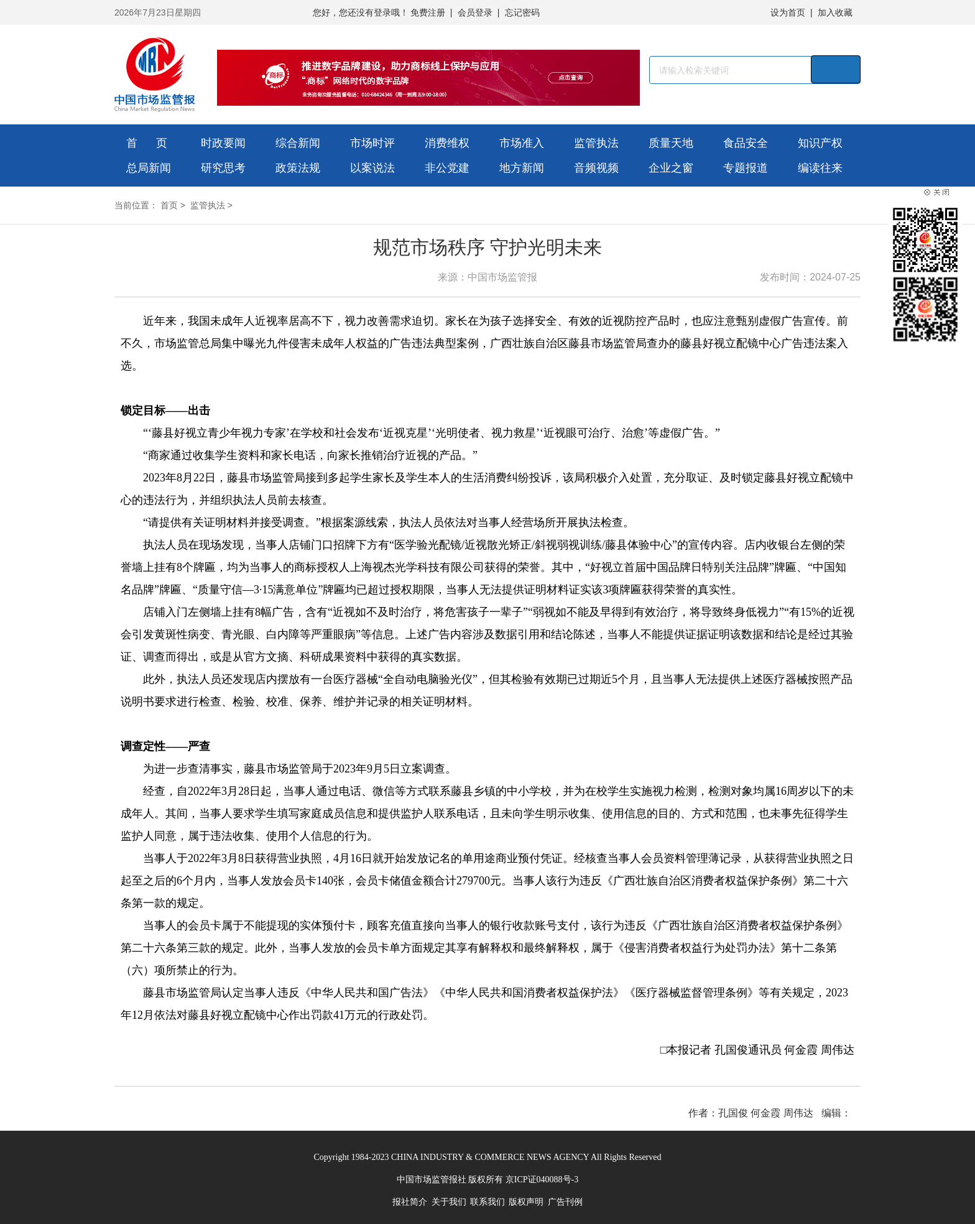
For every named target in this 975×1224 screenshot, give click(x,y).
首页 (169, 205)
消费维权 (447, 143)
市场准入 (521, 143)
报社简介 (409, 1202)
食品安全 (745, 143)
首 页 (146, 143)
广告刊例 (565, 1202)
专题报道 (745, 168)
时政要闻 (223, 143)
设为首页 (787, 12)
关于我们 (449, 1202)
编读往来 (820, 168)
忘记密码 (522, 12)
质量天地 (671, 143)
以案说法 (372, 168)
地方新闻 (521, 168)
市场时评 (372, 143)
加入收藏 (835, 12)
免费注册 (427, 12)
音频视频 (596, 168)
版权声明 (526, 1202)
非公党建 (447, 168)
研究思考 (223, 168)
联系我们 (487, 1202)
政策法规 (297, 168)
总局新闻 (148, 168)
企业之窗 (671, 168)
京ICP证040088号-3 (542, 1179)
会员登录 (475, 12)
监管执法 (596, 143)
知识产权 (820, 143)
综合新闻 (297, 143)
